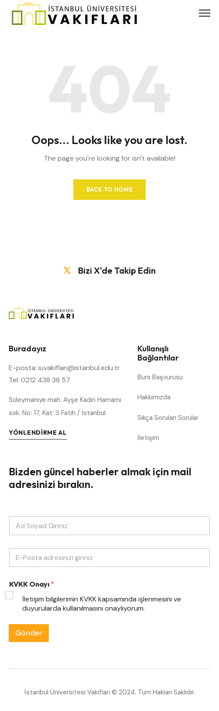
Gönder (28, 633)
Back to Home (109, 189)
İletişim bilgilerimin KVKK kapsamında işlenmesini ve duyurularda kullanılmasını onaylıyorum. (101, 604)
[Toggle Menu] (204, 13)
